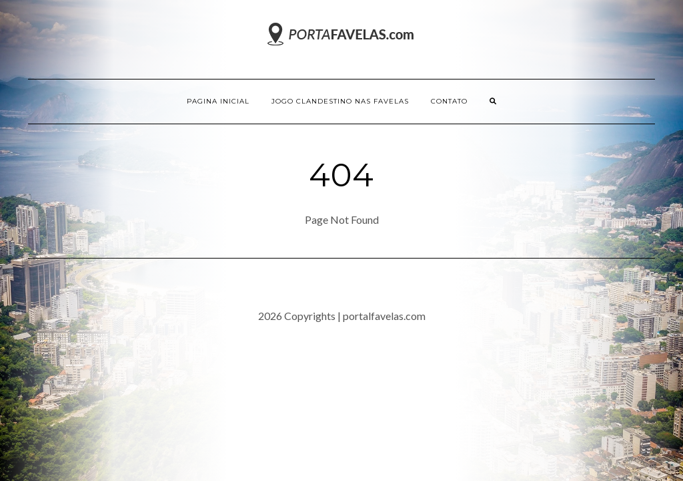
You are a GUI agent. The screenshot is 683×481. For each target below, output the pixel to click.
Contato (449, 101)
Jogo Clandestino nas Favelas (340, 101)
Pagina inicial (218, 101)
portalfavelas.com (384, 315)
